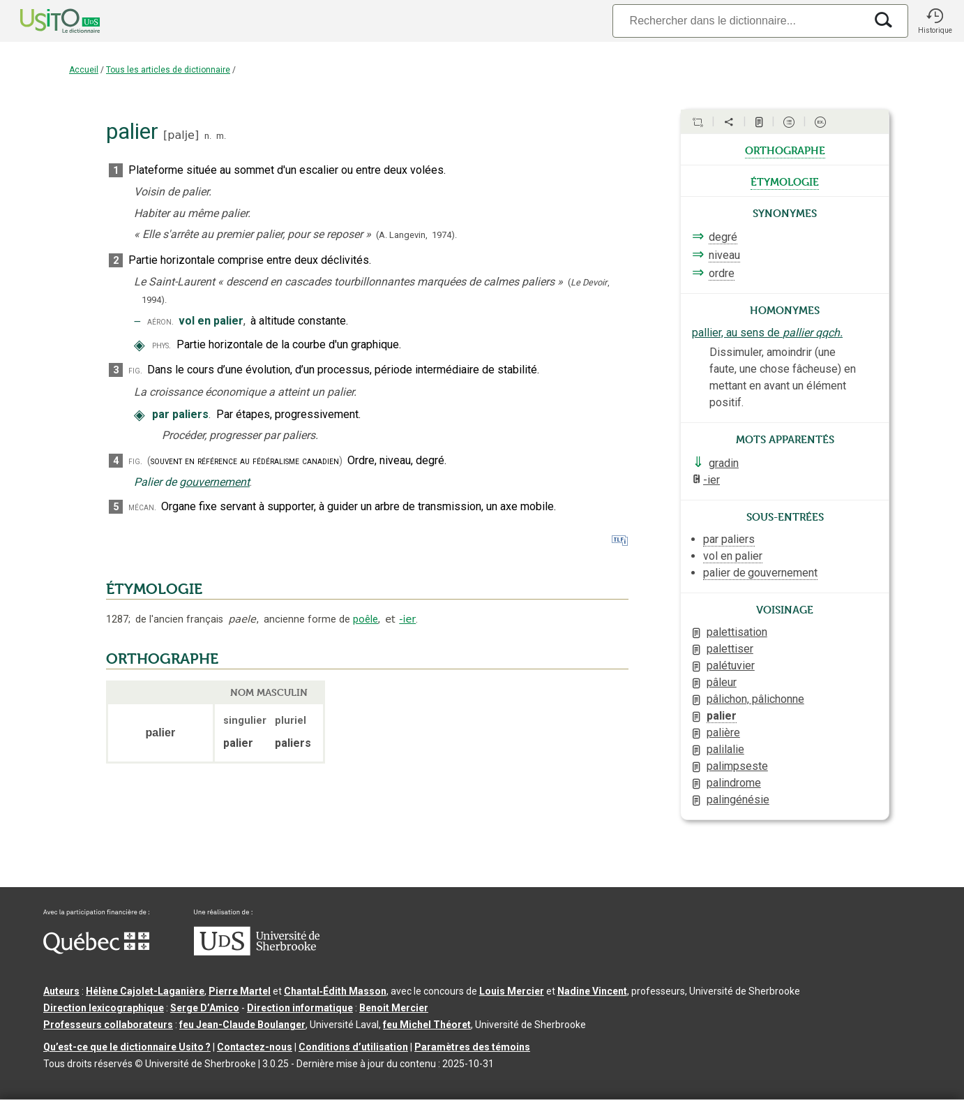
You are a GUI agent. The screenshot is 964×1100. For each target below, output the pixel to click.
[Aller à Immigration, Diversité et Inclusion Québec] (96, 950)
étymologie (785, 180)
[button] (935, 21)
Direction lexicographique (103, 1007)
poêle (365, 619)
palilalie (725, 749)
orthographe (785, 149)
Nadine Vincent (592, 991)
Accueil (83, 70)
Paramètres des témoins (472, 1047)
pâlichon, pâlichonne (755, 699)
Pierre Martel (240, 991)
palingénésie (738, 799)
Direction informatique (300, 1007)
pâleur (722, 682)
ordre (722, 273)
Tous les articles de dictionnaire (168, 70)
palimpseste (737, 766)
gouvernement (214, 482)
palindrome (734, 782)
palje (181, 135)
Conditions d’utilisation (353, 1047)
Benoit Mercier (393, 1007)
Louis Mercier (511, 991)
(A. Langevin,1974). (416, 235)
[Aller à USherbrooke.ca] (256, 952)
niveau (724, 255)
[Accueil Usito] (44, 21)
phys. (161, 345)
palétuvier (731, 665)
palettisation (737, 632)
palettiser (730, 648)
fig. (135, 370)
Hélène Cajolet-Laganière (145, 991)
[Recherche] (739, 20)
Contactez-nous (254, 1047)
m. (221, 136)
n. (207, 136)
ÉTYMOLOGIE (154, 589)
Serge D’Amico (204, 1007)
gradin (724, 463)
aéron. (160, 321)
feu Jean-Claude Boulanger (242, 1024)
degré (723, 237)
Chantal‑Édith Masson (335, 991)
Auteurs (61, 991)
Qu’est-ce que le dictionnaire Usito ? (127, 1047)
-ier (407, 619)
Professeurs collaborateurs (108, 1024)
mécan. (142, 507)
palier (722, 715)
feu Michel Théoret (427, 1024)
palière (723, 732)
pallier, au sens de (767, 332)
